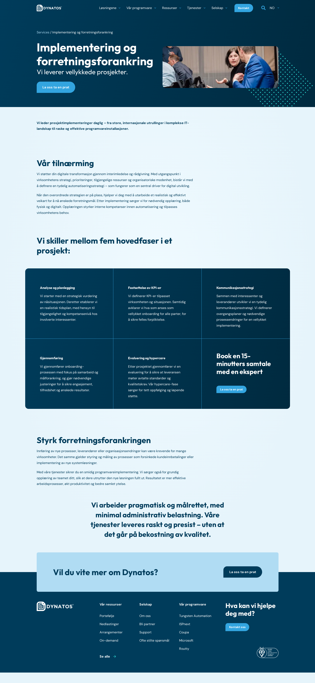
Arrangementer (111, 633)
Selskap (145, 605)
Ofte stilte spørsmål (154, 641)
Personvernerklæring (157, 678)
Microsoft (186, 641)
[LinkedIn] (274, 678)
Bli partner (147, 625)
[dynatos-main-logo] (49, 8)
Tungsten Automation (195, 617)
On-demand (109, 641)
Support (145, 633)
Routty (184, 649)
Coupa (184, 633)
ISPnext (184, 625)
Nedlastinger (109, 625)
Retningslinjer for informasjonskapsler (204, 678)
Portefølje (107, 617)
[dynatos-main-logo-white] (55, 607)
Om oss (145, 617)
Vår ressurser (111, 605)
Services (43, 32)
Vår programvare (192, 605)
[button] (119, 8)
